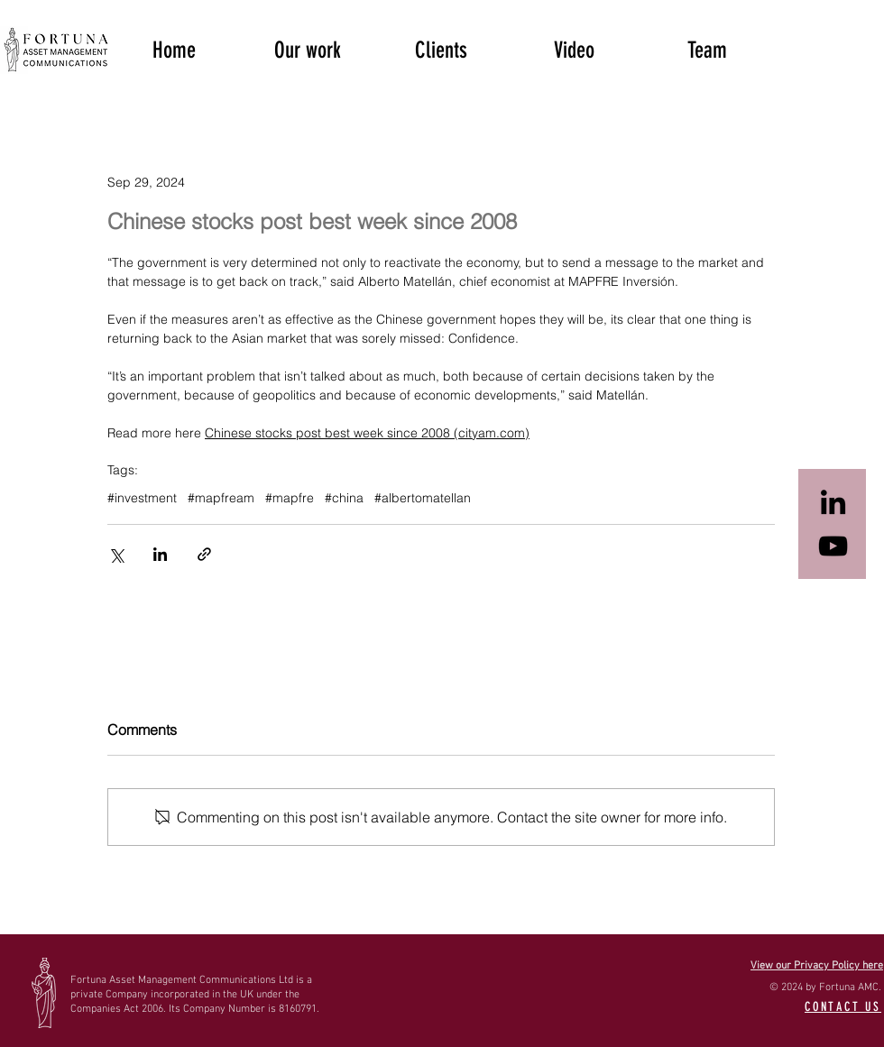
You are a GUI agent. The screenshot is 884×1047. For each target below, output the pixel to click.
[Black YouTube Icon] (833, 546)
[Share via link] (204, 554)
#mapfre (289, 498)
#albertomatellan (422, 498)
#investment (142, 498)
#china (344, 498)
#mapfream (221, 498)
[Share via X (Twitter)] (115, 554)
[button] (307, 48)
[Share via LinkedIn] (160, 554)
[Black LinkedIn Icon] (833, 501)
